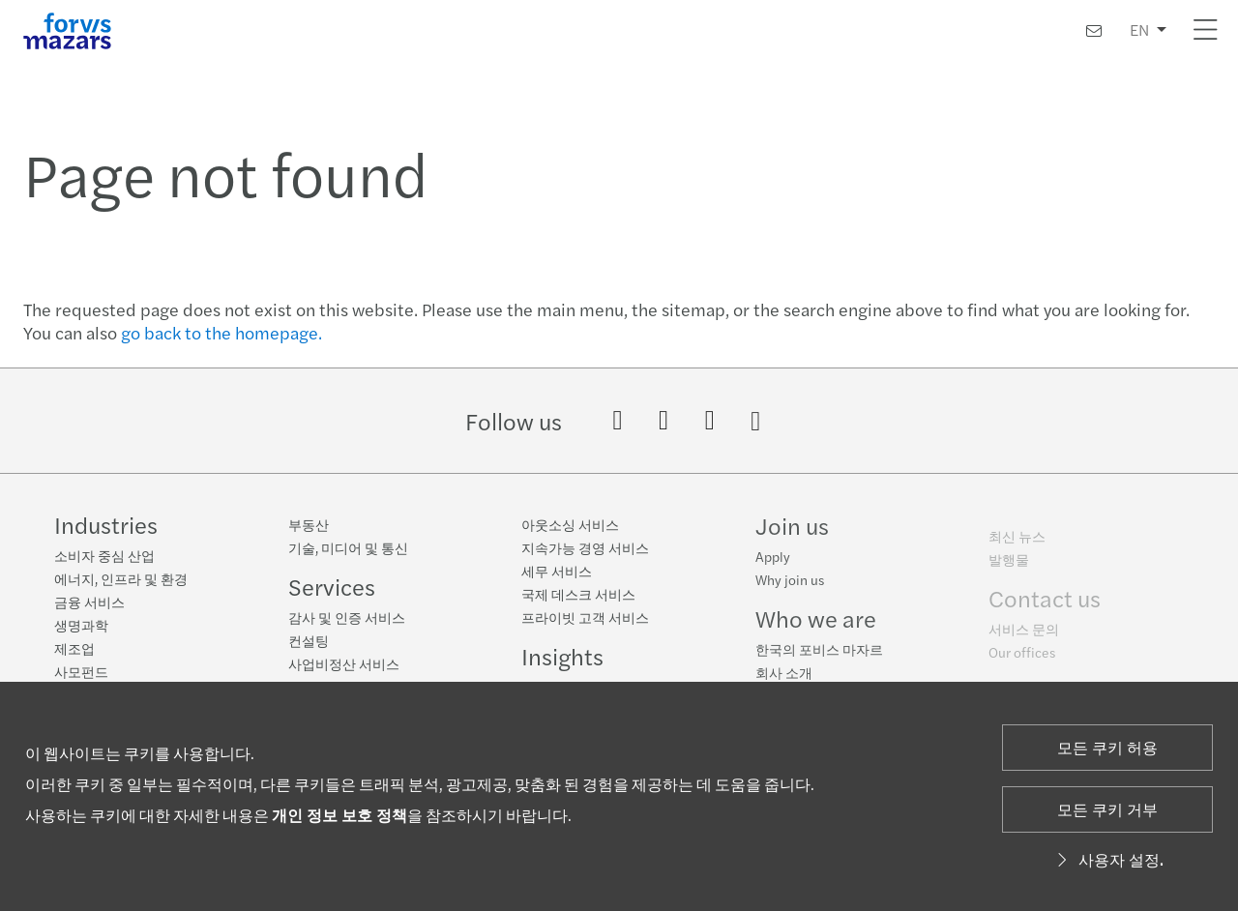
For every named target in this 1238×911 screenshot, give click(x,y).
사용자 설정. (1107, 859)
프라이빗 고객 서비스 (585, 618)
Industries (106, 524)
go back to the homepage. (221, 332)
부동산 (308, 524)
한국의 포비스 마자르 (819, 656)
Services (331, 586)
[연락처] (1094, 30)
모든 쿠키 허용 (1107, 747)
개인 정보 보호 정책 (339, 815)
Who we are (815, 625)
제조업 (74, 648)
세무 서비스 (556, 571)
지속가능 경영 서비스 (585, 548)
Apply (772, 563)
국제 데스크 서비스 (578, 594)
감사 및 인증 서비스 (346, 617)
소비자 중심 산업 (104, 555)
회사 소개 (783, 680)
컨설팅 (308, 640)
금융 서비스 (89, 601)
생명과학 (81, 624)
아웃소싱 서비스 (570, 525)
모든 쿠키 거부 (1107, 809)
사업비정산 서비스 (343, 663)
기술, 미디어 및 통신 (348, 547)
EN (1139, 29)
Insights (562, 656)
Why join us (789, 587)
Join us (792, 532)
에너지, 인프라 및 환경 (121, 578)
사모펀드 (81, 671)
